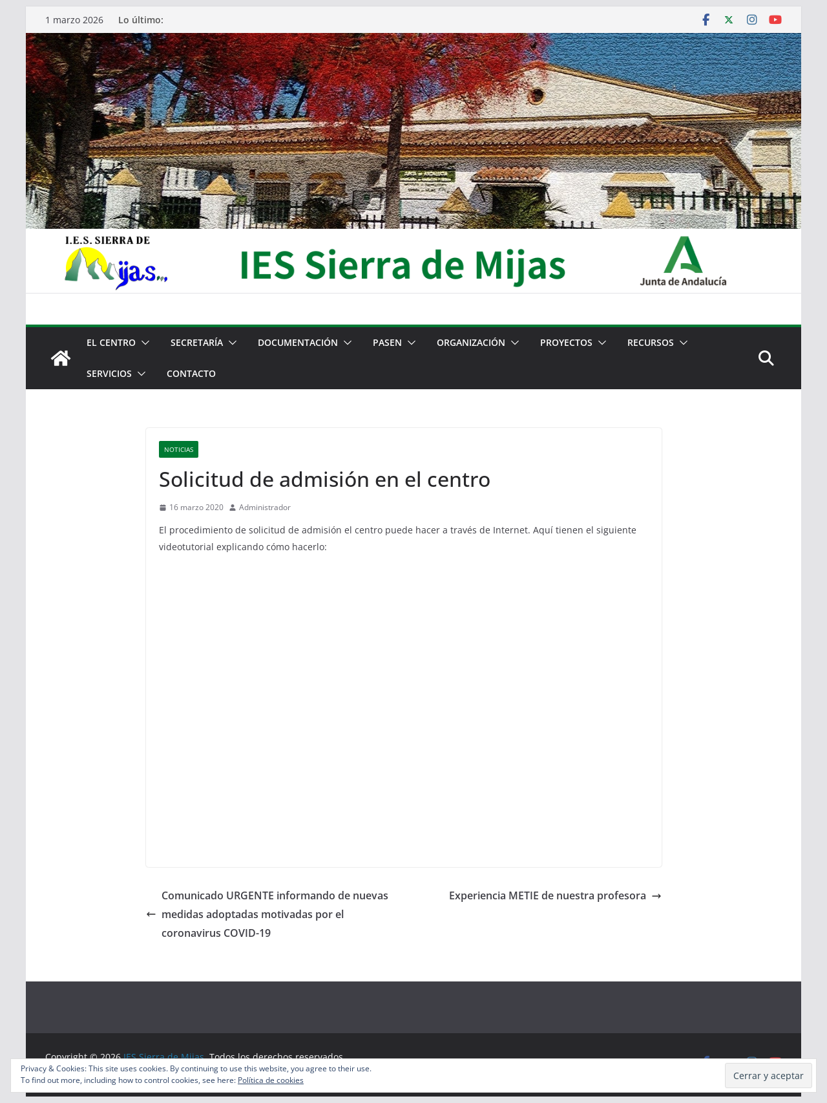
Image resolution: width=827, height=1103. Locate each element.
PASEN (387, 342)
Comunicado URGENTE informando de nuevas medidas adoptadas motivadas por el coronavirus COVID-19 (267, 914)
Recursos (650, 342)
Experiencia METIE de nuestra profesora (555, 895)
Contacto (191, 373)
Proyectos (566, 342)
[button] (143, 343)
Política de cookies (271, 1080)
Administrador (265, 507)
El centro (111, 342)
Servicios (109, 373)
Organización (471, 342)
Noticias (178, 449)
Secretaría (197, 342)
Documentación (298, 342)
